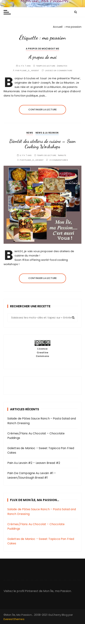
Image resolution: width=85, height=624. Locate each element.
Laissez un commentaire (58, 71)
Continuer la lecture (42, 109)
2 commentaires (58, 160)
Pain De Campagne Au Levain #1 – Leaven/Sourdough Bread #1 (31, 475)
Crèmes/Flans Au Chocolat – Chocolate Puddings (36, 435)
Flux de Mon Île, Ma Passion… (34, 500)
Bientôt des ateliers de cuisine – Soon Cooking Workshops (42, 144)
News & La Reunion (47, 132)
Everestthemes (14, 619)
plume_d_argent (29, 71)
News (29, 132)
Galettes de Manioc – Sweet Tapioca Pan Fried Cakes (40, 450)
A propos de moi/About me (42, 48)
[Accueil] (58, 27)
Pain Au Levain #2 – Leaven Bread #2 (33, 463)
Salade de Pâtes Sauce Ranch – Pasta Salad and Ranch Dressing (41, 420)
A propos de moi (42, 57)
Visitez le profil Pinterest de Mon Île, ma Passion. (38, 591)
